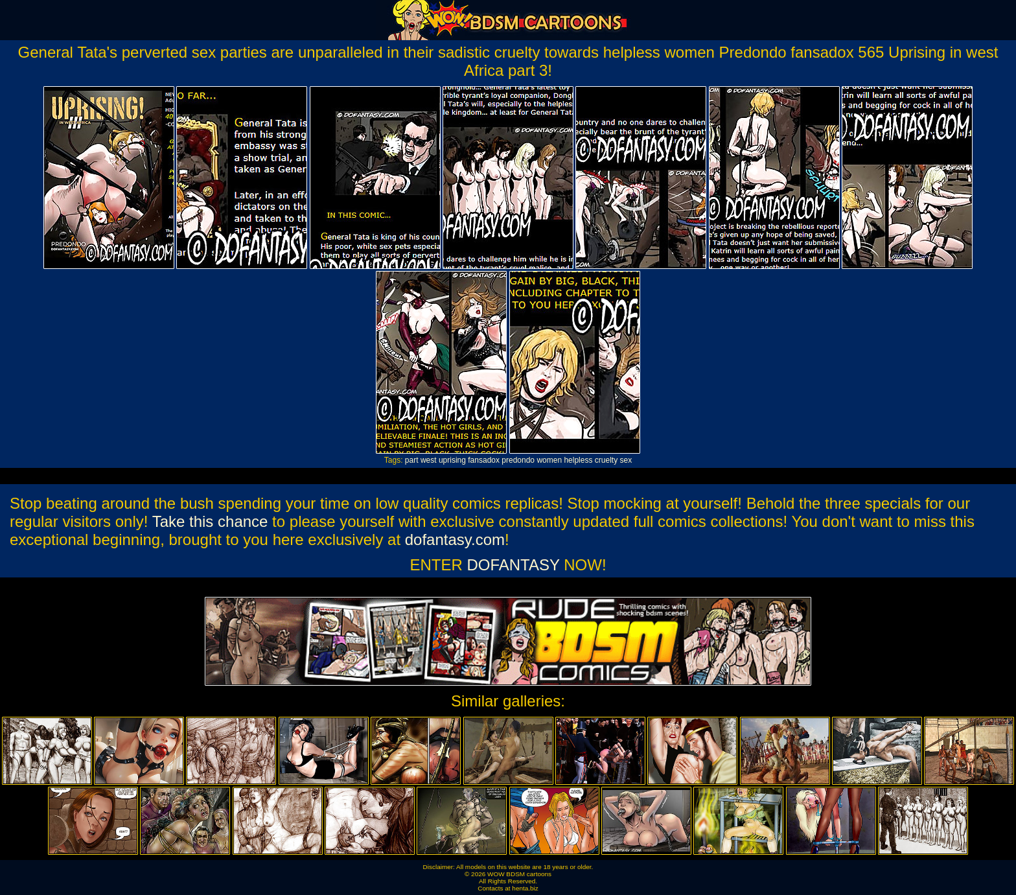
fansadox (484, 460)
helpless (578, 460)
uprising (452, 460)
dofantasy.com (455, 539)
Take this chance (210, 521)
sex (625, 460)
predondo (518, 460)
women (549, 460)
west (429, 460)
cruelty (606, 460)
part (412, 460)
